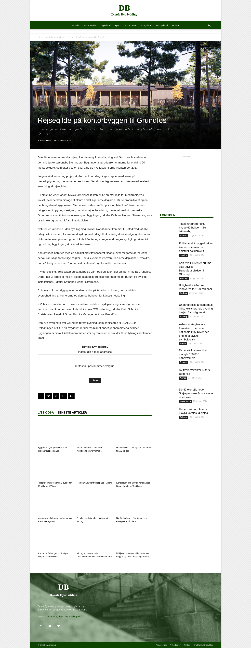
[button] (209, 25)
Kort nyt (184, 278)
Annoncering (161, 645)
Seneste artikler (72, 412)
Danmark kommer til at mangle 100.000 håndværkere (193, 354)
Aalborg (183, 316)
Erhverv (183, 417)
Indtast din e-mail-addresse (95, 351)
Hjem (40, 37)
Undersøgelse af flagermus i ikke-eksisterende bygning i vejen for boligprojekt (196, 308)
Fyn (117, 25)
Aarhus (183, 235)
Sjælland (106, 25)
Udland (176, 25)
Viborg (62, 37)
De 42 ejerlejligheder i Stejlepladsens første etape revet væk (196, 393)
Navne (183, 378)
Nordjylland (162, 25)
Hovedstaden (90, 25)
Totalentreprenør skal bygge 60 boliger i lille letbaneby (192, 227)
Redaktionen (45, 141)
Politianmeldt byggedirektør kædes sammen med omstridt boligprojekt (196, 247)
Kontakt (187, 645)
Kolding (183, 255)
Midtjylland (146, 25)
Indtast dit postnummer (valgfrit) (95, 366)
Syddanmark (129, 25)
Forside (75, 25)
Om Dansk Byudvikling (203, 645)
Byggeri (183, 362)
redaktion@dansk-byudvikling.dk (63, 616)
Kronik (183, 344)
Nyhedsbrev (175, 645)
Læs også (46, 412)
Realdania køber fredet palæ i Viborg (94, 483)
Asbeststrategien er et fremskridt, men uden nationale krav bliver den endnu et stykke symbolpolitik (194, 332)
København (185, 401)
